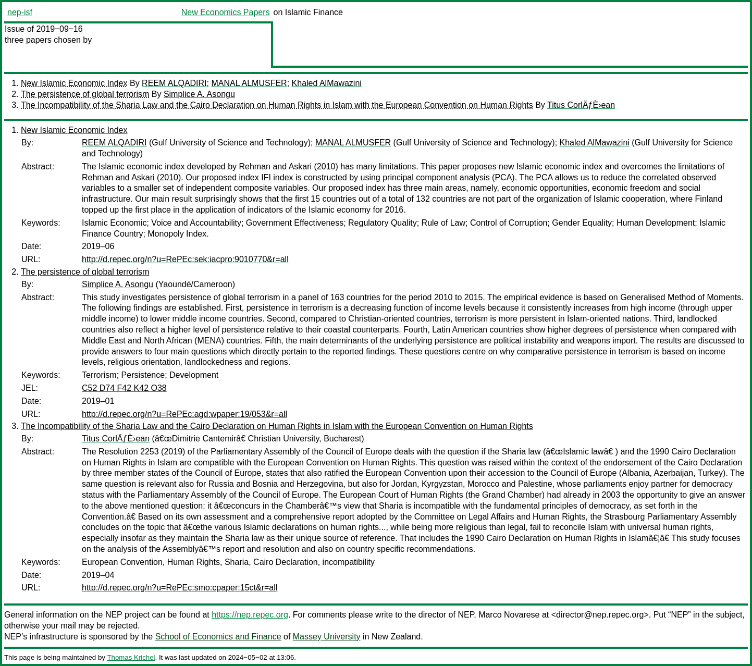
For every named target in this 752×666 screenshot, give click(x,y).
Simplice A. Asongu (199, 94)
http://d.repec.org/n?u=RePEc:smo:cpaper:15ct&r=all (179, 587)
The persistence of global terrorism (85, 94)
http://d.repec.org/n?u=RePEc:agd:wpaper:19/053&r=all (184, 414)
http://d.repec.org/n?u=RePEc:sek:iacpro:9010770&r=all (185, 259)
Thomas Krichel (131, 657)
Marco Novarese (508, 614)
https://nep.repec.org (250, 614)
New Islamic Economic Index (74, 83)
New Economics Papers (225, 12)
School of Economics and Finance (218, 636)
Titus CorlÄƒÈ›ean (581, 105)
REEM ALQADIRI (174, 83)
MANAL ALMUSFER (249, 83)
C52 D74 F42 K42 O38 (124, 388)
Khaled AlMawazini (327, 83)
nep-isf (19, 12)
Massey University (327, 636)
